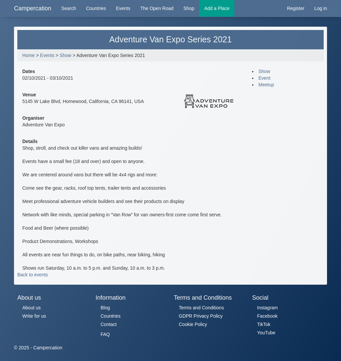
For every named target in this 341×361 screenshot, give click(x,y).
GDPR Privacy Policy (200, 316)
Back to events (32, 274)
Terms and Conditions (201, 307)
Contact (109, 324)
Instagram (267, 307)
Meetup (266, 84)
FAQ (105, 334)
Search (68, 8)
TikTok (263, 324)
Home (28, 55)
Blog (105, 307)
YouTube (266, 332)
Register (295, 8)
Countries (96, 8)
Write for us (34, 316)
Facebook (267, 316)
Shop (188, 8)
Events (123, 8)
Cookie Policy (193, 324)
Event (264, 78)
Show (65, 55)
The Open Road (156, 8)
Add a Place (216, 8)
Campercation (32, 8)
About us (31, 307)
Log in (320, 8)
